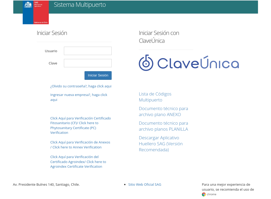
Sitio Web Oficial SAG (144, 184)
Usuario (51, 51)
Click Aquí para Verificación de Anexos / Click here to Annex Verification (80, 144)
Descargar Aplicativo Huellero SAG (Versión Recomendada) (161, 144)
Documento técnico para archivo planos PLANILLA (163, 126)
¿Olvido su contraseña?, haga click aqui (80, 86)
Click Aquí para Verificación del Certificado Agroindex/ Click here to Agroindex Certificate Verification (78, 161)
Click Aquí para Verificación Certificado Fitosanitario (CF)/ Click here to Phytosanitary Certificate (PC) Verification (80, 125)
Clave (53, 63)
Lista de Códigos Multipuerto (155, 97)
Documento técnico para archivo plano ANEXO (163, 111)
